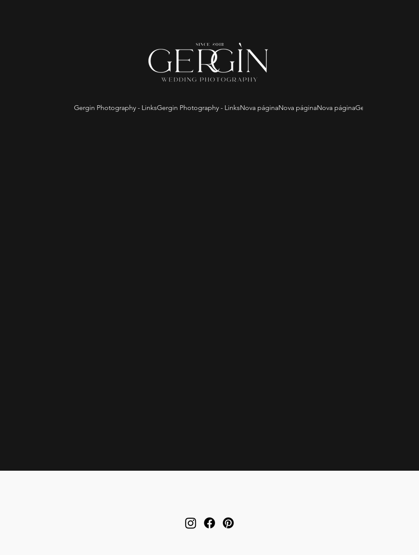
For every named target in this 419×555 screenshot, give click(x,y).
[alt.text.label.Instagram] (190, 523)
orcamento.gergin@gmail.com (209, 501)
